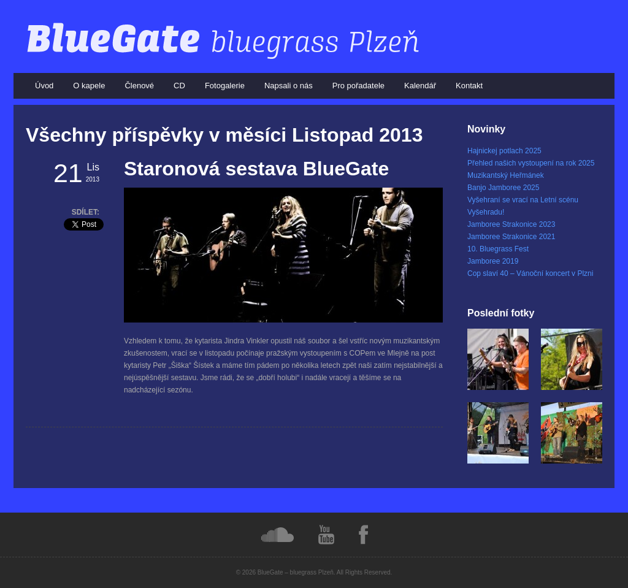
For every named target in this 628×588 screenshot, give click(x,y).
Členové (139, 85)
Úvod (44, 85)
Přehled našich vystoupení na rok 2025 (530, 163)
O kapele (89, 85)
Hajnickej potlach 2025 (504, 151)
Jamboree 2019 (492, 261)
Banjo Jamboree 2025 (503, 187)
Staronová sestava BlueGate (256, 169)
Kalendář (420, 85)
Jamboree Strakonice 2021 (511, 236)
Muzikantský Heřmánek (505, 175)
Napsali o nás (288, 85)
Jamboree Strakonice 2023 (511, 224)
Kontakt (469, 85)
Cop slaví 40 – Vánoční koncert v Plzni (530, 273)
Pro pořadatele (358, 85)
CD (179, 85)
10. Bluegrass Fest (498, 249)
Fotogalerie (225, 85)
